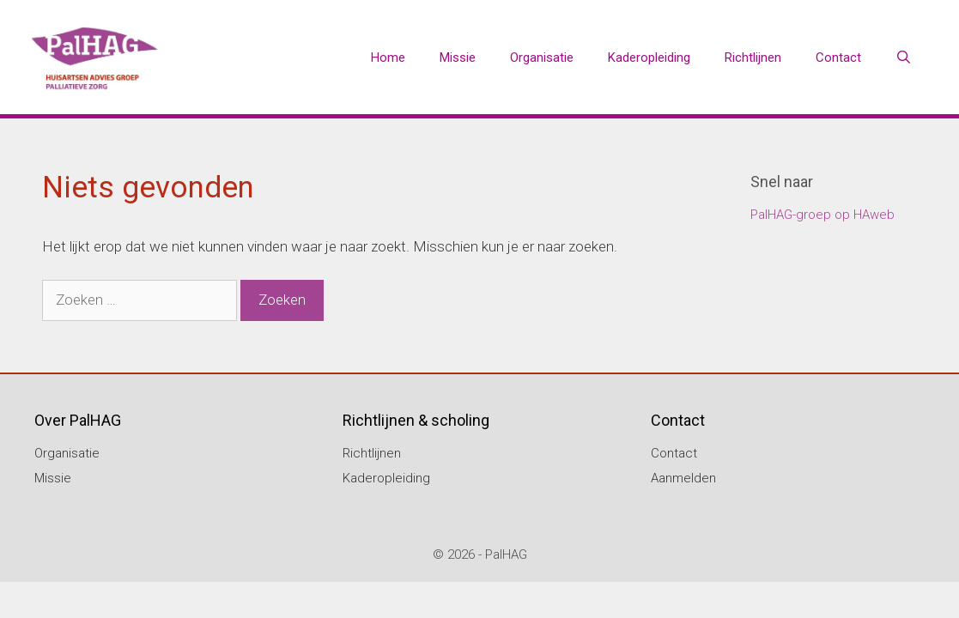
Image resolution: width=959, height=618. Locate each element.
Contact (838, 57)
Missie (458, 57)
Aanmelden (683, 478)
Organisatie (542, 57)
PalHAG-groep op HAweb (822, 214)
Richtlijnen (753, 57)
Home (388, 57)
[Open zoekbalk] (903, 58)
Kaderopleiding (649, 57)
